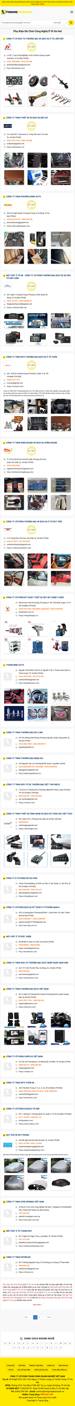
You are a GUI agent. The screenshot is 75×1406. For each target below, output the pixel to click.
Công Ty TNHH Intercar (18, 1257)
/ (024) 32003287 (38, 919)
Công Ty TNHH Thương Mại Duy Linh (24, 732)
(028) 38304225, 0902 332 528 (31, 1091)
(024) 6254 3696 (13, 465)
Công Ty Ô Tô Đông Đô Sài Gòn (21, 878)
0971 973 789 (24, 1239)
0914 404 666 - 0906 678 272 (30, 890)
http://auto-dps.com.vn (28, 925)
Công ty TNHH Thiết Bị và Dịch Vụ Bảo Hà (27, 118)
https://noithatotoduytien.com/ (19, 548)
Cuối (49, 1317)
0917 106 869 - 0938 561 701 (30, 1117)
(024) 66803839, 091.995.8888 (31, 767)
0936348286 (24, 945)
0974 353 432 (24, 1213)
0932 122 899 (24, 1143)
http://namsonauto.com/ (28, 978)
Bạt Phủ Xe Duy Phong (17, 1135)
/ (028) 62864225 (50, 1091)
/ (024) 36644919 (39, 744)
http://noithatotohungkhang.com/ (20, 472)
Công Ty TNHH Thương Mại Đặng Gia (24, 758)
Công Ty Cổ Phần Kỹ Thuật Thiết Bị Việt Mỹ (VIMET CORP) (35, 597)
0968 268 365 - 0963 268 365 (30, 796)
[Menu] (71, 12)
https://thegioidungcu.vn (28, 616)
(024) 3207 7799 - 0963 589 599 (31, 1000)
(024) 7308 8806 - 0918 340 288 (19, 61)
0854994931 (24, 822)
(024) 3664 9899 (25, 744)
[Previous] (31, 1317)
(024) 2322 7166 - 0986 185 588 (19, 140)
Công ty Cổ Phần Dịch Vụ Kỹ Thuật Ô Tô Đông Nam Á (33, 907)
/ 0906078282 (34, 945)
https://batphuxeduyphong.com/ (31, 1150)
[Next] (43, 1317)
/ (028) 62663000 (56, 609)
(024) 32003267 (25, 919)
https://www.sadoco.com (29, 1124)
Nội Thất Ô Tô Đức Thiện (18, 936)
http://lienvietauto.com (16, 68)
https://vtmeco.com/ (27, 803)
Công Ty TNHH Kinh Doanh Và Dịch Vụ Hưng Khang (31, 443)
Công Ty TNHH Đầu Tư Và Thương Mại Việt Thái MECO (33, 784)
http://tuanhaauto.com (28, 1098)
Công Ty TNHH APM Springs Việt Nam (25, 1202)
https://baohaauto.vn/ (15, 147)
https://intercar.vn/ (26, 1272)
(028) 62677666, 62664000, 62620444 (34, 609)
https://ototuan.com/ (15, 386)
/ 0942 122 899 (36, 1143)
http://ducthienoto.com (28, 952)
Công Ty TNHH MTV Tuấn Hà (20, 1082)
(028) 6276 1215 (13, 380)
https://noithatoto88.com (17, 307)
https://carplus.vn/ (26, 1072)
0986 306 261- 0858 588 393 (30, 1065)
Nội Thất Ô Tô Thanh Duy (19, 1231)
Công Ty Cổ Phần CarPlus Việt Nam (24, 1056)
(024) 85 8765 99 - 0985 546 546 (19, 219)
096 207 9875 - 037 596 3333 (18, 541)
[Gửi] (71, 22)
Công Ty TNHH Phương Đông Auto (23, 196)
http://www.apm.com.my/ (29, 1220)
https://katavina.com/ (27, 1007)
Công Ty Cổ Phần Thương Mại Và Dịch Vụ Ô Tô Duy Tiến (34, 521)
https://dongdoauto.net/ (28, 896)
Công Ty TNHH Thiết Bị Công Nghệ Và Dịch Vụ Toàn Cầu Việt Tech (39, 814)
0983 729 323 (12, 301)
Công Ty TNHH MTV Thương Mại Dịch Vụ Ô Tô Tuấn (31, 357)
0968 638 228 (24, 1266)
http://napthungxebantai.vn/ (30, 773)
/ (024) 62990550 (50, 767)
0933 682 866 (24, 971)
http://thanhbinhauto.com (29, 683)
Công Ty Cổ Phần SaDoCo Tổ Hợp (23, 1109)
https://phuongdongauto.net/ (18, 226)
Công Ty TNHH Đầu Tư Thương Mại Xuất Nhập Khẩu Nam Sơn (37, 963)
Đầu (26, 1317)
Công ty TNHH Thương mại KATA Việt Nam (27, 989)
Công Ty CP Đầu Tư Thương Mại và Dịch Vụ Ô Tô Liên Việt (35, 39)
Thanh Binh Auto (15, 665)
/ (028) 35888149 (25, 301)
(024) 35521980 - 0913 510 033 (31, 676)
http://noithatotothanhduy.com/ (31, 1246)
